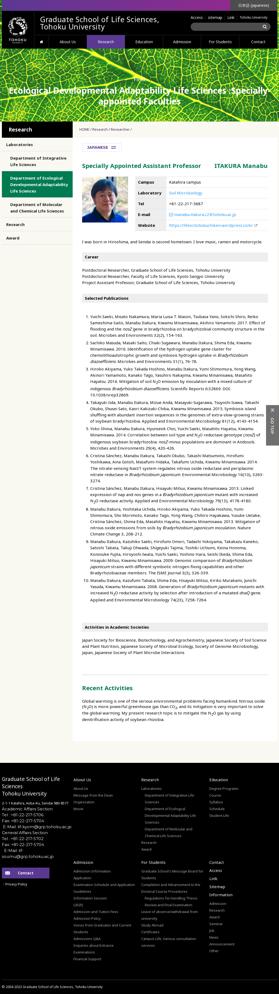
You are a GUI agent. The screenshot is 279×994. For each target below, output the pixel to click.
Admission (182, 41)
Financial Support (87, 958)
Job (211, 930)
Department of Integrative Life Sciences (38, 161)
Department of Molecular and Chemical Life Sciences (37, 208)
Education (144, 41)
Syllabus (216, 802)
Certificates (150, 931)
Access (197, 17)
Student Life (219, 815)
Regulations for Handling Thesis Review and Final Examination (171, 901)
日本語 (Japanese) (253, 5)
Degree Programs (223, 788)
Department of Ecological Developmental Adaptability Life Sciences (39, 184)
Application (82, 877)
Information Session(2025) (90, 901)
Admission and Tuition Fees (95, 911)
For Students (220, 41)
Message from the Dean (93, 795)
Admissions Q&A (86, 938)
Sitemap (217, 886)
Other (214, 950)
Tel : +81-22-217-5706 (22, 814)
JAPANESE (97, 147)
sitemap (215, 17)
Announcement (221, 944)
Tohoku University (253, 17)
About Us (68, 41)
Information (221, 894)
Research (106, 41)
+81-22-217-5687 (186, 203)
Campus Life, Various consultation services (168, 942)
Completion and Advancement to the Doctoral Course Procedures (170, 888)
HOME (41, 42)
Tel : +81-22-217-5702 (22, 838)
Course (215, 795)
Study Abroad (152, 925)
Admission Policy (87, 918)
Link (230, 17)
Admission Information (92, 871)
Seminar (216, 923)
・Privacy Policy (14, 884)
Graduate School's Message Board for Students (172, 874)
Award (12, 238)
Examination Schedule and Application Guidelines (104, 888)
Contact (258, 41)
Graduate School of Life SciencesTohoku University (31, 786)
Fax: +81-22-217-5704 (23, 820)
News (214, 937)
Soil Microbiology (185, 193)
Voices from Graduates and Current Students (102, 928)
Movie (78, 808)
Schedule (217, 808)
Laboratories (19, 144)
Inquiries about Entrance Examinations (93, 949)
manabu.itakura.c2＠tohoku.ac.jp (202, 214)
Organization (84, 802)
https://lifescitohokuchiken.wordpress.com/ (211, 225)
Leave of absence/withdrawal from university (169, 915)
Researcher (120, 129)
